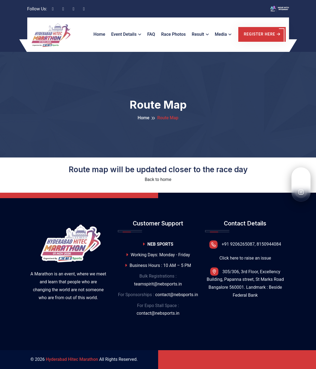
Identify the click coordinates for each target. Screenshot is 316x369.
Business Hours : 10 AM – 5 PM (158, 265)
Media (221, 34)
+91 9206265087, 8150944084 (245, 244)
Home (99, 34)
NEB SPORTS (158, 244)
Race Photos (173, 34)
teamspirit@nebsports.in (158, 284)
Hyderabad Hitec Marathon (72, 359)
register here (262, 34)
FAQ (151, 34)
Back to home (158, 179)
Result (198, 34)
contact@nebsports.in (176, 294)
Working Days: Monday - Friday (158, 254)
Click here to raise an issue (245, 258)
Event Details (124, 34)
